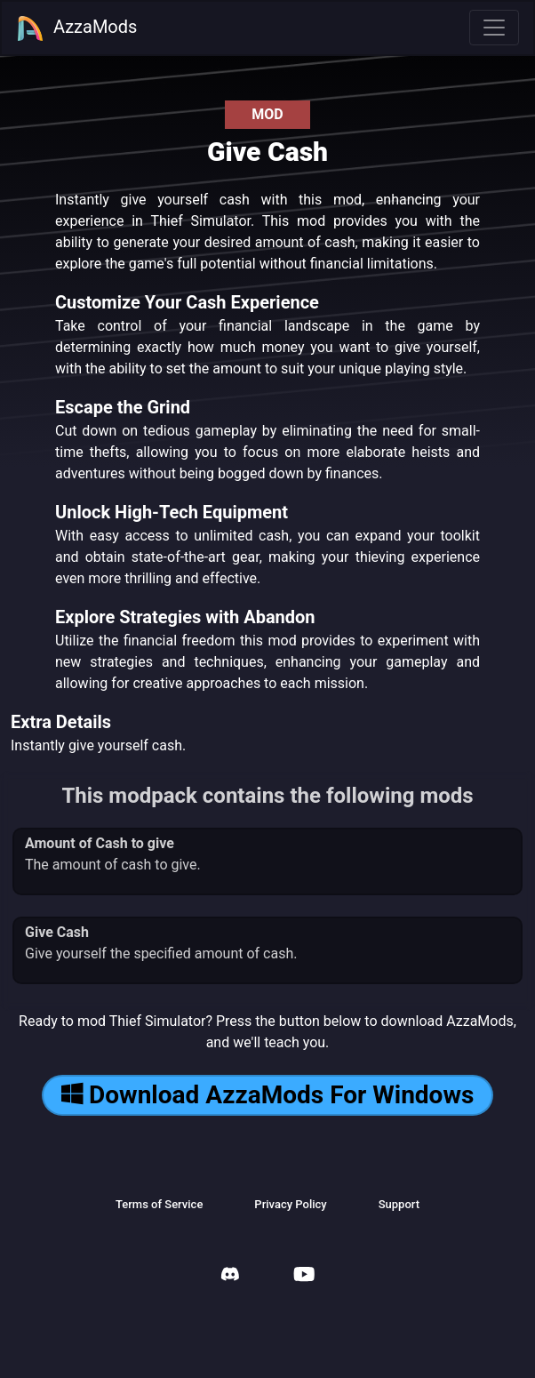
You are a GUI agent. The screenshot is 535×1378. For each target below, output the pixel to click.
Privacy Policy (290, 1204)
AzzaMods (76, 28)
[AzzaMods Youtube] (304, 1276)
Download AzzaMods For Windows (268, 1095)
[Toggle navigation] (494, 27)
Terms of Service (159, 1204)
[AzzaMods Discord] (230, 1276)
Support (399, 1204)
